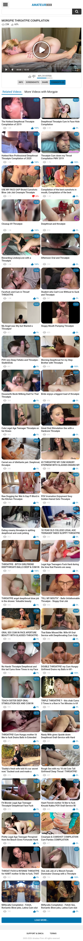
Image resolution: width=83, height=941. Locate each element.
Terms (53, 933)
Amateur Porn (38, 938)
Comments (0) (57, 82)
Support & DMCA (35, 933)
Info (21, 82)
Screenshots (32, 82)
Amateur (42, 4)
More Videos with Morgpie (41, 91)
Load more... (42, 920)
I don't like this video (33, 76)
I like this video (29, 76)
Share (45, 82)
